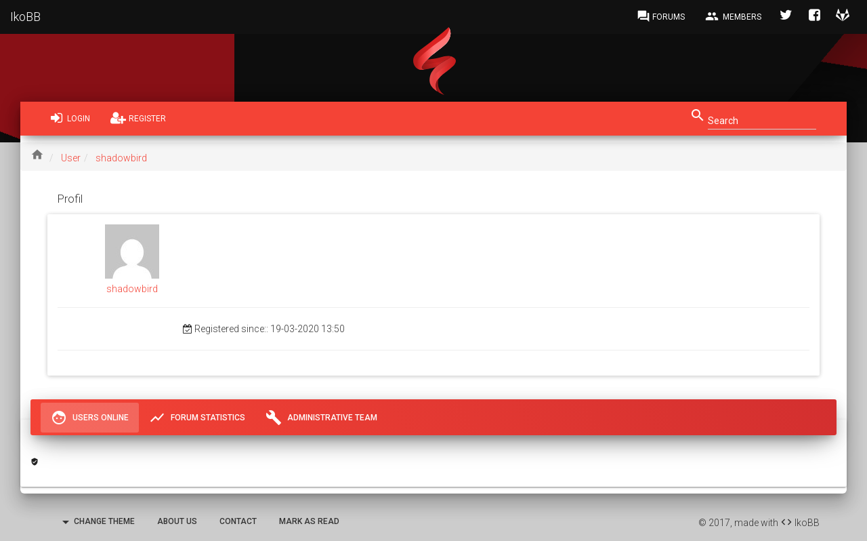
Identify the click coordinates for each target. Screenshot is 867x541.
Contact (238, 521)
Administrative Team (321, 417)
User (71, 158)
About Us (177, 521)
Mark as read (309, 521)
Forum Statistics (197, 417)
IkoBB (25, 16)
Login (70, 118)
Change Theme (96, 522)
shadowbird (121, 158)
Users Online (90, 417)
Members (733, 16)
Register (138, 118)
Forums (661, 16)
